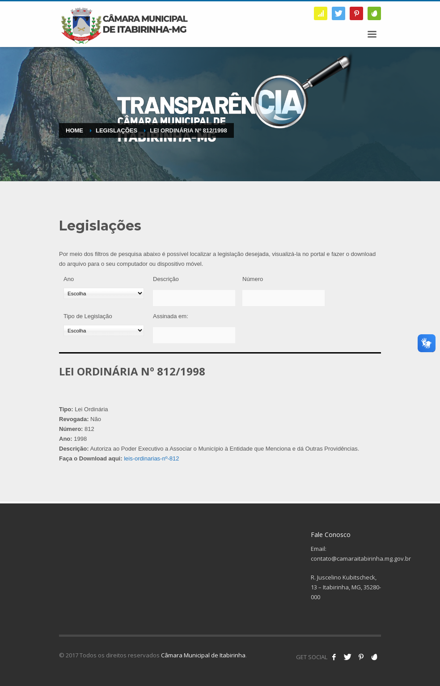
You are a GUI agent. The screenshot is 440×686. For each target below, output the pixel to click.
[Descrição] (194, 298)
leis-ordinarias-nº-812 (151, 458)
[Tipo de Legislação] (103, 330)
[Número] (283, 298)
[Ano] (103, 293)
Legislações (116, 130)
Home (74, 130)
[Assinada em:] (194, 335)
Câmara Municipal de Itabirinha (203, 655)
